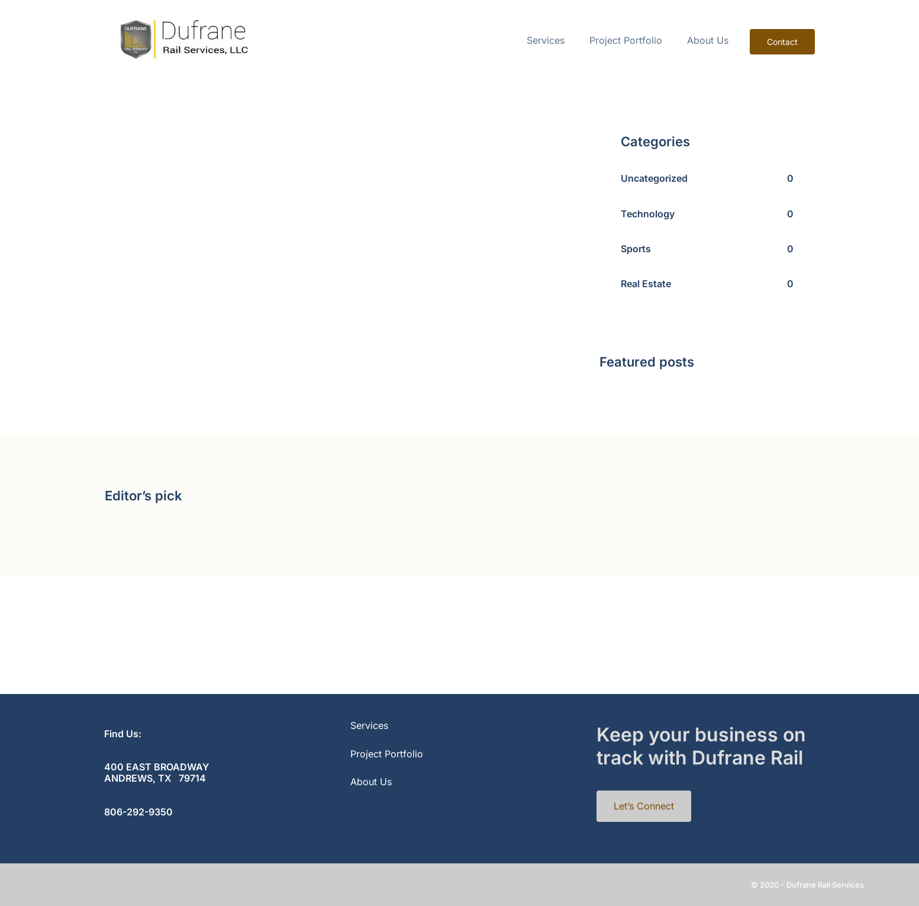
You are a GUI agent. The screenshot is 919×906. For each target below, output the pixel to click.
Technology (648, 214)
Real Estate (646, 284)
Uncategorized (654, 178)
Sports (636, 249)
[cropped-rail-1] (182, 24)
